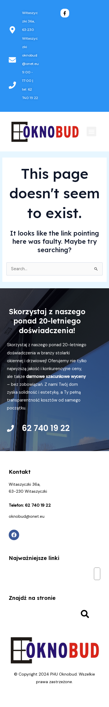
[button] (91, 131)
